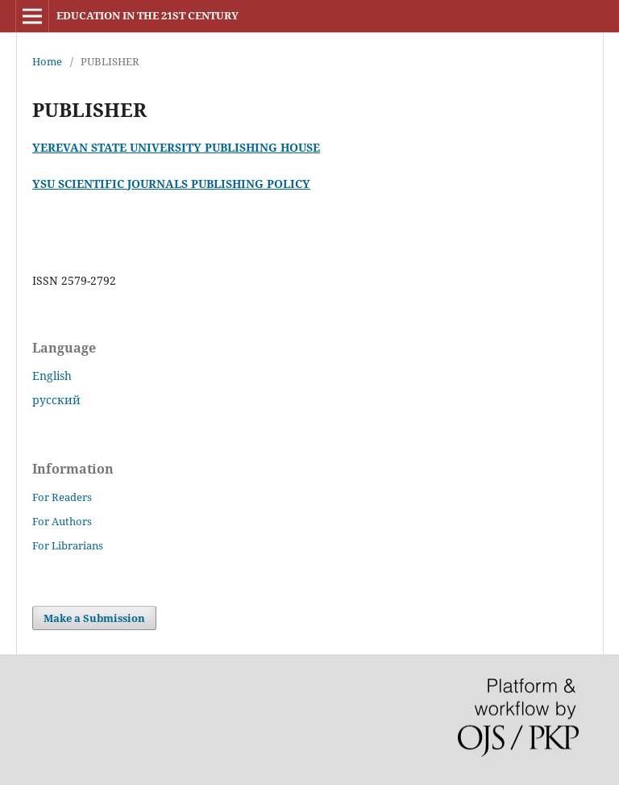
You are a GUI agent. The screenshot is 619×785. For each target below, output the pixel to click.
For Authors (62, 521)
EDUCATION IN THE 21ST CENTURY (147, 15)
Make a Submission (94, 618)
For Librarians (67, 545)
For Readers (62, 497)
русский (56, 399)
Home (47, 61)
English (52, 375)
